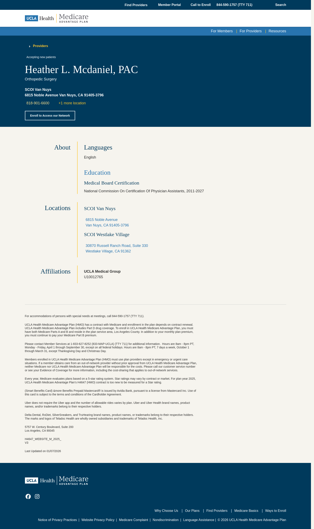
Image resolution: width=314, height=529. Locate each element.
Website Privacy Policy (98, 520)
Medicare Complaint (133, 520)
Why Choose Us (166, 510)
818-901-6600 (38, 103)
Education (97, 172)
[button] (136, 5)
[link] (28, 496)
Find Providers (216, 510)
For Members (222, 31)
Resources (277, 31)
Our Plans (192, 510)
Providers (40, 46)
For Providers (251, 31)
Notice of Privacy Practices (57, 520)
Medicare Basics (246, 510)
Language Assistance (198, 520)
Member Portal (169, 5)
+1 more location (72, 103)
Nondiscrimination (166, 520)
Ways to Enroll (275, 510)
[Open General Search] (279, 5)
